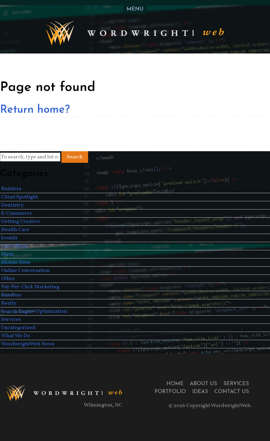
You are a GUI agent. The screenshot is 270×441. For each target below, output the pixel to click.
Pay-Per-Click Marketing (30, 287)
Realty (8, 303)
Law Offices (14, 246)
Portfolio (170, 391)
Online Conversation (25, 270)
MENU (135, 9)
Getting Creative (20, 221)
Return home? (35, 110)
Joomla (9, 238)
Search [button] (75, 157)
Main (7, 254)
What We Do (15, 336)
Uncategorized (18, 327)
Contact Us (231, 391)
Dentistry (12, 205)
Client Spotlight (19, 197)
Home (175, 383)
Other (8, 278)
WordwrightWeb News (27, 344)
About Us (203, 383)
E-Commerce (16, 213)
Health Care (15, 229)
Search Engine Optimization (34, 311)
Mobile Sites (15, 262)
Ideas (200, 391)
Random (11, 295)
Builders (11, 189)
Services (11, 319)
